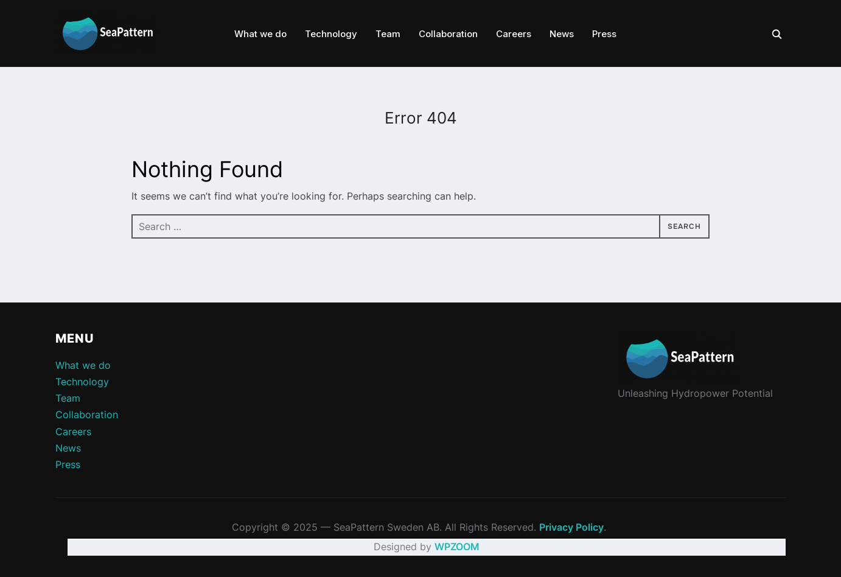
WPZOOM (457, 546)
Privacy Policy (571, 527)
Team (387, 34)
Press (604, 34)
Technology (331, 34)
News (562, 34)
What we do (260, 34)
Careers (513, 34)
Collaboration (448, 34)
